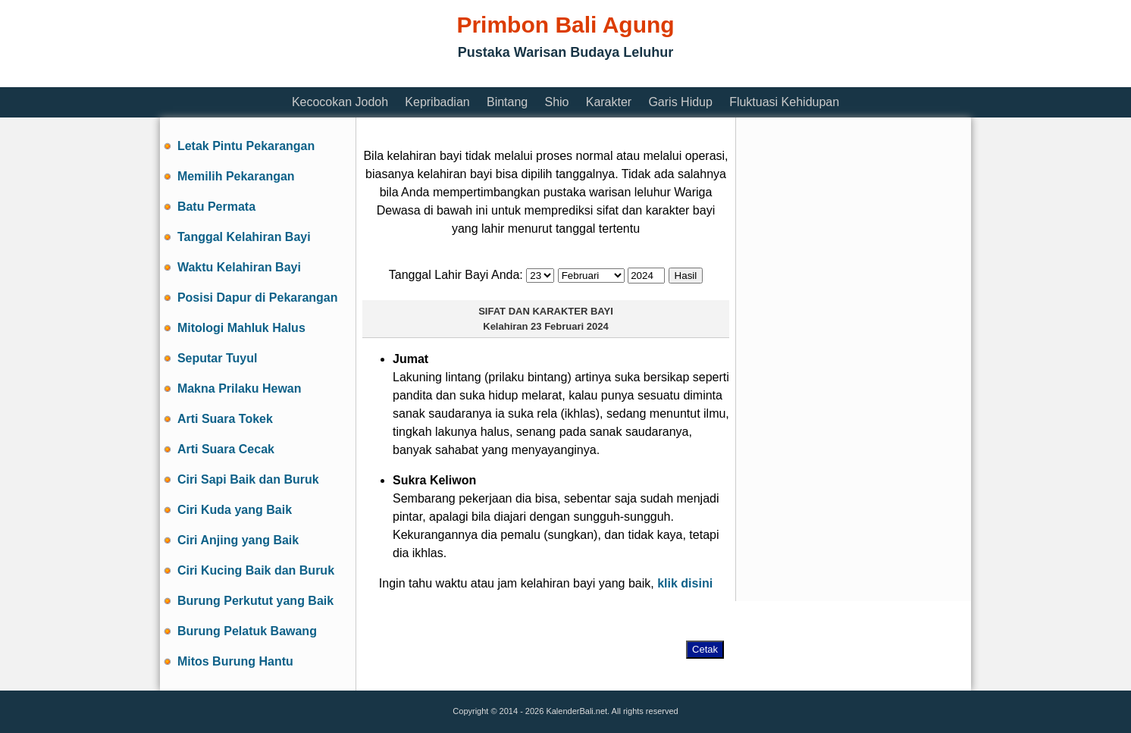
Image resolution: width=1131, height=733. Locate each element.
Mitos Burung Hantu (235, 661)
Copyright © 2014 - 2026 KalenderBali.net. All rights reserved (565, 711)
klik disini (685, 583)
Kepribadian (437, 102)
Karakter (608, 102)
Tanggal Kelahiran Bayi (244, 236)
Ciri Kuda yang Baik (234, 509)
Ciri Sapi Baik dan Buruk (248, 479)
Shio (556, 102)
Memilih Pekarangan (236, 176)
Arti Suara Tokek (225, 418)
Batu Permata (216, 206)
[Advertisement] (436, 77)
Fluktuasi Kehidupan (784, 102)
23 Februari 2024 (570, 326)
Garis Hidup (680, 102)
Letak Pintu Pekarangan (246, 145)
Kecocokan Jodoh (340, 102)
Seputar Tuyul (217, 358)
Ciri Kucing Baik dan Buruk (255, 570)
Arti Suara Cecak (225, 449)
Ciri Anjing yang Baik (238, 540)
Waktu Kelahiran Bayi (239, 267)
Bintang (507, 102)
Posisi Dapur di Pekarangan (257, 297)
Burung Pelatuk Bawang (247, 631)
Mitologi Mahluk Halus (241, 327)
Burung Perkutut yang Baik (255, 600)
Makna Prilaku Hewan (239, 388)
